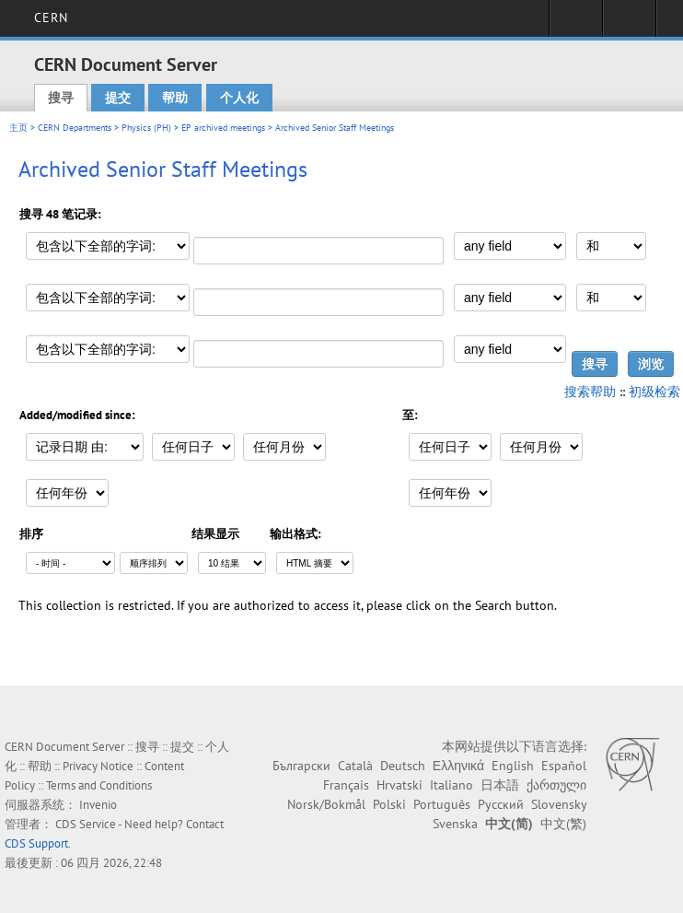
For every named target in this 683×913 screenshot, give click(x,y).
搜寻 (61, 97)
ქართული (556, 785)
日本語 (499, 785)
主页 (18, 128)
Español (563, 765)
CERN (51, 17)
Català (355, 765)
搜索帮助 (590, 391)
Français (346, 785)
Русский (501, 804)
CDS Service (85, 824)
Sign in (576, 24)
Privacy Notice (98, 766)
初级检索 (654, 391)
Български (301, 765)
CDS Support (36, 843)
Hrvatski (399, 785)
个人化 (239, 97)
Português (441, 804)
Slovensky (558, 804)
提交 (118, 97)
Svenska (455, 823)
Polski (389, 804)
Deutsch (402, 765)
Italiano (451, 785)
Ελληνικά (458, 765)
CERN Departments (74, 128)
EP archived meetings (223, 128)
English (513, 765)
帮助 (175, 97)
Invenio (98, 805)
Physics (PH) (146, 128)
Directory (629, 24)
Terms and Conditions (99, 785)
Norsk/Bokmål (326, 804)
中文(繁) (563, 823)
